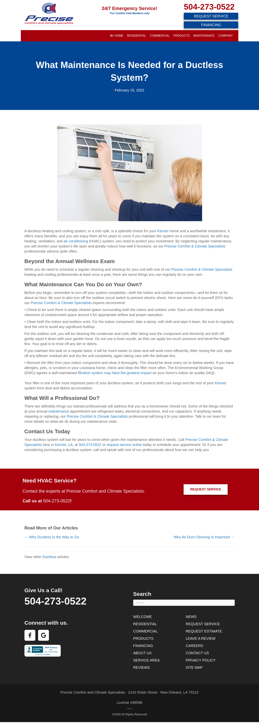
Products (181, 35)
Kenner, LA (64, 445)
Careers (194, 646)
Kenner (163, 231)
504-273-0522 (209, 6)
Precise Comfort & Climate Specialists (194, 246)
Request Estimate (204, 631)
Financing (143, 646)
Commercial (159, 35)
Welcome (142, 617)
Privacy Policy (201, 660)
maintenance (58, 411)
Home (116, 35)
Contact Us (197, 653)
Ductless (49, 557)
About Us (142, 653)
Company (225, 35)
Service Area (146, 660)
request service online (124, 445)
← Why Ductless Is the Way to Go (51, 537)
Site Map (194, 667)
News (191, 617)
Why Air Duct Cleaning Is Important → (204, 537)
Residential (136, 35)
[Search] (184, 603)
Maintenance (203, 35)
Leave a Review (201, 638)
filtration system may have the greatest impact (115, 373)
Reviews (141, 667)
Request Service (203, 624)
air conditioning (76, 241)
